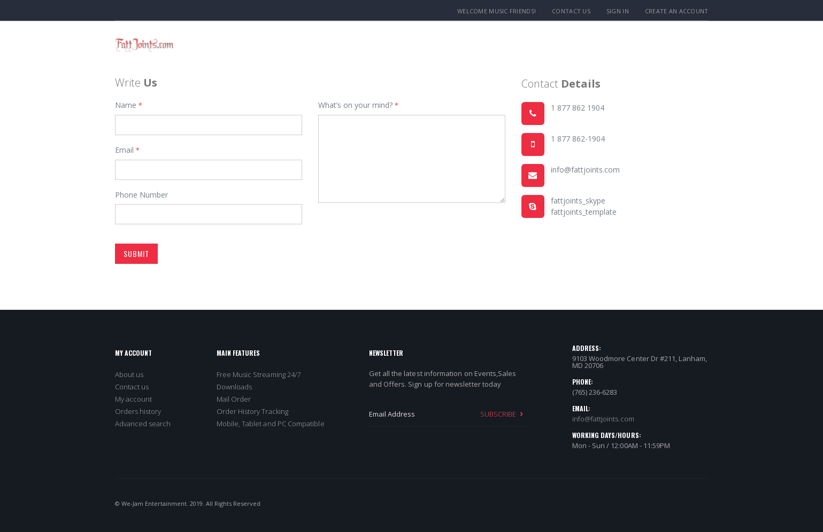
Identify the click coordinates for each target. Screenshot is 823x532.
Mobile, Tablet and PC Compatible (271, 423)
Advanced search (143, 423)
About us (129, 374)
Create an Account (677, 11)
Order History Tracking (252, 411)
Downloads (234, 387)
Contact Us (571, 11)
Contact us (132, 387)
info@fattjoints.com (603, 419)
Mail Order (234, 399)
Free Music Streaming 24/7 (259, 374)
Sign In (617, 11)
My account (133, 399)
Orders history (138, 411)
